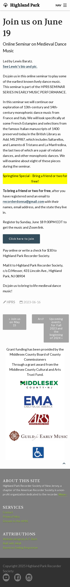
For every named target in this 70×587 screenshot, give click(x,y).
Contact (8, 512)
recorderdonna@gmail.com (23, 201)
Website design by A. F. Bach (20, 539)
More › (63, 494)
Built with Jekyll (12, 543)
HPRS (10, 302)
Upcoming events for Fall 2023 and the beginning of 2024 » (56, 328)
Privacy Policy (11, 516)
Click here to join (21, 238)
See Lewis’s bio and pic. (20, 66)
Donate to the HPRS (15, 521)
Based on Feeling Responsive (20, 547)
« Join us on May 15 (15, 322)
